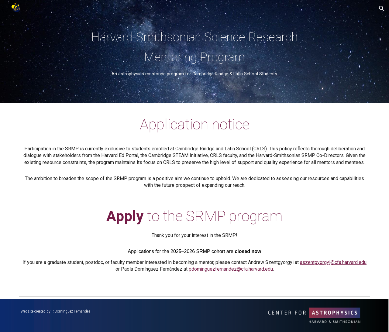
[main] (194, 51)
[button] (381, 8)
